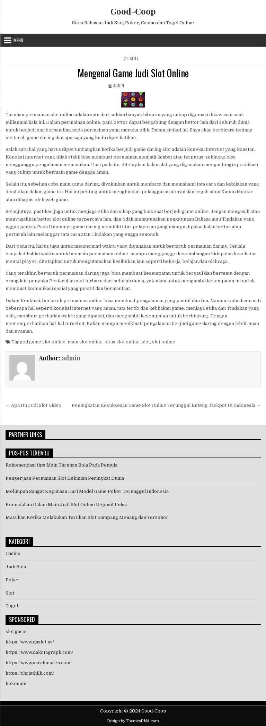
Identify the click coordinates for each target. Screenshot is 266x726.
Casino (13, 553)
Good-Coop (133, 11)
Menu (18, 40)
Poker (12, 579)
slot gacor (17, 631)
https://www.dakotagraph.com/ (39, 652)
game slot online (47, 341)
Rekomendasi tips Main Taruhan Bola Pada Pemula (61, 465)
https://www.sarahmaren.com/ (39, 662)
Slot (134, 58)
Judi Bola (16, 566)
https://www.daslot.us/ (30, 641)
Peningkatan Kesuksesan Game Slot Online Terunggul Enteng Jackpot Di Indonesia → (166, 405)
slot (146, 341)
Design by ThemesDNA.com (133, 721)
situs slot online (122, 341)
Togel (12, 605)
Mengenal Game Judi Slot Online (133, 73)
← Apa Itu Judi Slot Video (33, 405)
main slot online (85, 341)
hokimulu (16, 683)
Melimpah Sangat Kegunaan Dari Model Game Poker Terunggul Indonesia (87, 491)
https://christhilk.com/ (30, 673)
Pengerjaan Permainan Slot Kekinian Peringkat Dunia (65, 478)
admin (118, 85)
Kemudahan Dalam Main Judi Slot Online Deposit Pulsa (66, 504)
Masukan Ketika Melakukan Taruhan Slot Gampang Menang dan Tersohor (87, 517)
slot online (163, 341)
